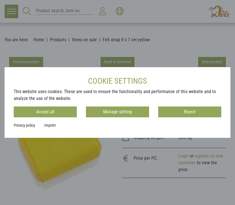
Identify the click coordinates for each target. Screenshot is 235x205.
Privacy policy (24, 125)
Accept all (45, 111)
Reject (190, 111)
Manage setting (117, 111)
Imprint (50, 125)
